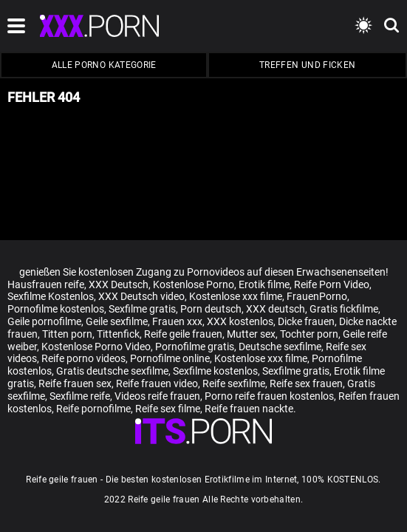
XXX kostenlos (240, 321)
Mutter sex (251, 334)
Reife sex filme (167, 409)
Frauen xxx (177, 321)
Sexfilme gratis (142, 309)
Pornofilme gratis (194, 346)
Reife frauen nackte (249, 409)
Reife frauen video (157, 383)
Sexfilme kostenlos (215, 371)
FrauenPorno (317, 296)
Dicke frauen (306, 321)
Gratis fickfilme (343, 309)
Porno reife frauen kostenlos (269, 396)
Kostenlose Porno (193, 284)
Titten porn (67, 334)
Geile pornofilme (44, 321)
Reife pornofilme (93, 409)
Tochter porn (309, 334)
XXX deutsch (275, 309)
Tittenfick (118, 334)
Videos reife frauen (157, 396)
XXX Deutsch (118, 284)
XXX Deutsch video (141, 296)
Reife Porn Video (331, 284)
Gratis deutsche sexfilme (112, 371)
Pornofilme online (170, 358)
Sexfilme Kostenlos (50, 296)
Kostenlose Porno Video (96, 346)
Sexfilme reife (79, 396)
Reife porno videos (83, 358)
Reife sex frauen (306, 383)
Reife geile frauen (183, 334)
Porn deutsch (211, 309)
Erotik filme (264, 284)
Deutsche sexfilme (280, 346)
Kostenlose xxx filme (235, 296)
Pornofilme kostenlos (55, 309)
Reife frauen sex (75, 383)
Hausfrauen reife (45, 284)
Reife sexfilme (233, 383)
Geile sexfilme (117, 321)
